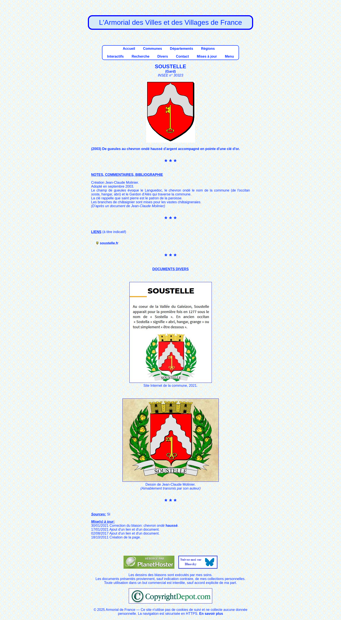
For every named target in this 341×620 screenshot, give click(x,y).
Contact (182, 56)
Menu (229, 56)
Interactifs (115, 56)
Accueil (129, 48)
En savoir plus (211, 613)
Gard (170, 71)
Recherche (140, 56)
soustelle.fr (109, 243)
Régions (208, 48)
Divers (162, 56)
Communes (152, 48)
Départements (181, 48)
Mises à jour (207, 56)
